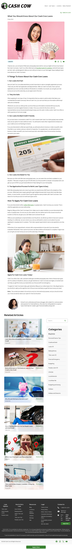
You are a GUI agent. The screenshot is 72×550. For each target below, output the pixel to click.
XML (30, 520)
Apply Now (65, 523)
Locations (31, 509)
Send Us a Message (62, 511)
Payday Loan (19, 519)
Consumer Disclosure (46, 514)
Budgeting (51, 363)
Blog (30, 507)
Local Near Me (52, 380)
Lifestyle (50, 372)
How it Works (18, 509)
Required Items (18, 511)
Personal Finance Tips (54, 338)
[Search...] (57, 321)
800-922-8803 (45, 524)
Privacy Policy (44, 509)
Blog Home (51, 334)
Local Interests (52, 376)
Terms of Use (44, 507)
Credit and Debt (52, 342)
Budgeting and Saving (54, 385)
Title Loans (4, 509)
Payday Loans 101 (53, 368)
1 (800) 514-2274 (65, 12)
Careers (31, 515)
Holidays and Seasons (54, 393)
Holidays (50, 389)
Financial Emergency (54, 359)
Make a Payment (31, 512)
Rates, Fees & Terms (46, 512)
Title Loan (18, 517)
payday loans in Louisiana (44, 68)
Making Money (52, 351)
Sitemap (31, 518)
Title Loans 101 (52, 355)
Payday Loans (5, 515)
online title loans (29, 205)
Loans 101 (10, 61)
